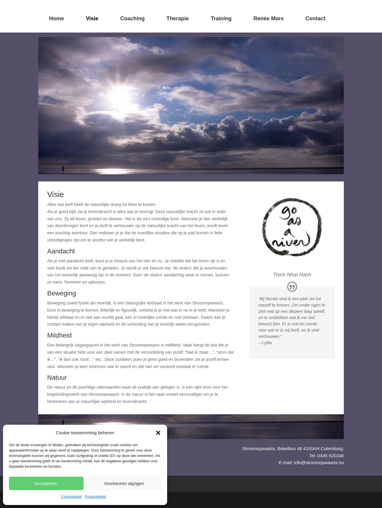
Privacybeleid (95, 497)
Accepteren (46, 483)
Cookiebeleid (71, 497)
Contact (315, 18)
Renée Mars (268, 18)
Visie (92, 18)
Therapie (178, 18)
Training (221, 18)
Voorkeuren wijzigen (124, 483)
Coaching (132, 18)
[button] (158, 433)
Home (56, 18)
